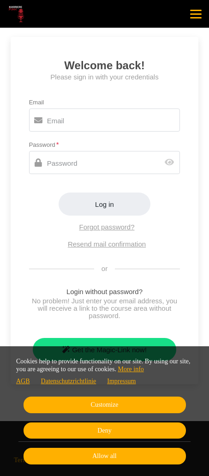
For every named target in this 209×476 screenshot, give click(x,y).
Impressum (121, 381)
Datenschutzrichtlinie (68, 381)
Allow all (104, 455)
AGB (23, 381)
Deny (104, 430)
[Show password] (171, 162)
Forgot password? (106, 227)
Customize (105, 404)
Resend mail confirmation (107, 244)
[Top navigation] (195, 14)
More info (130, 369)
